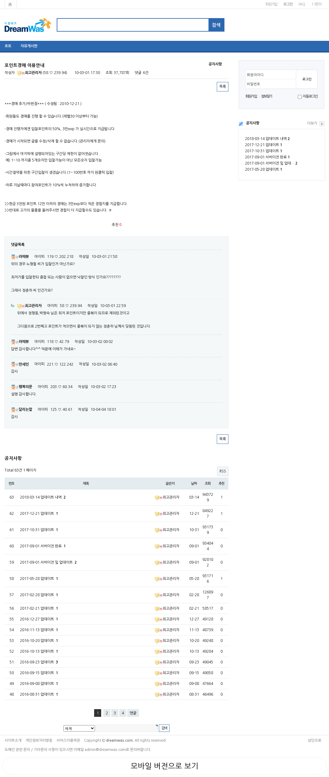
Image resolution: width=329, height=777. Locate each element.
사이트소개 (13, 740)
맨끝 (133, 713)
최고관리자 (29, 73)
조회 (208, 483)
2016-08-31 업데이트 (39, 694)
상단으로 (314, 740)
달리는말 (21, 409)
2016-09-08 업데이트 (39, 684)
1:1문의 (316, 4)
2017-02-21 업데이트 (39, 608)
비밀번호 (253, 84)
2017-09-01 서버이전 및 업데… (271, 163)
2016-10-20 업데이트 (39, 641)
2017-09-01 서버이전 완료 (267, 157)
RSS (223, 471)
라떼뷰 (20, 256)
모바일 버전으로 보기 (164, 766)
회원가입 (271, 4)
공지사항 (252, 123)
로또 (8, 46)
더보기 (312, 123)
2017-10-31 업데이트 (263, 151)
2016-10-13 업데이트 (39, 651)
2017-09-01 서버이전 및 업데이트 (48, 562)
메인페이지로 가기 (11, 4)
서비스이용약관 (68, 740)
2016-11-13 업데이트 (39, 630)
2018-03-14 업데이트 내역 (267, 139)
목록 (222, 86)
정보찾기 (266, 96)
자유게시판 (29, 46)
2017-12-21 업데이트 (263, 145)
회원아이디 (255, 75)
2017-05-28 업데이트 (263, 169)
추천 (222, 483)
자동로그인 (310, 96)
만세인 (20, 364)
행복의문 (21, 387)
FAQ (302, 4)
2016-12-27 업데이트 (39, 619)
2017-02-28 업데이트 (39, 595)
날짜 (194, 483)
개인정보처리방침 (38, 740)
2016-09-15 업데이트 (39, 673)
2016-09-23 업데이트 (39, 662)
